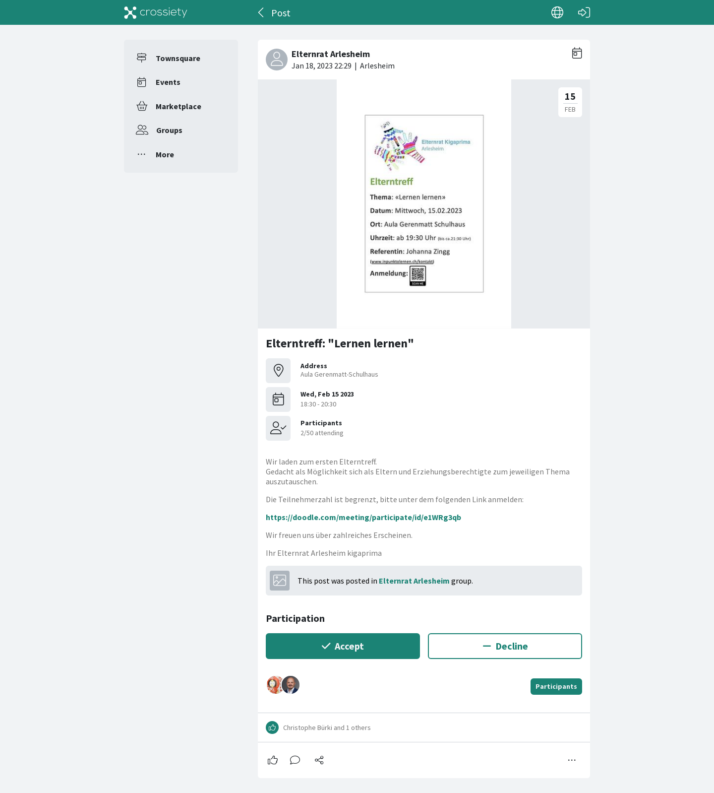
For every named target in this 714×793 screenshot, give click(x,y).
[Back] (261, 12)
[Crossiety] (155, 12)
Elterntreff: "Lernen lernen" (340, 343)
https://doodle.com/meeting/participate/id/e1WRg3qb (363, 517)
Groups (169, 130)
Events (168, 82)
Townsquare (178, 58)
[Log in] (584, 12)
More (165, 154)
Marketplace (178, 106)
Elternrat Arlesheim (414, 581)
